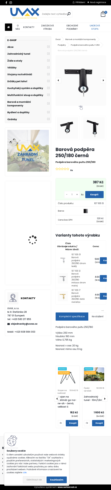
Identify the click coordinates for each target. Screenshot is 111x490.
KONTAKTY (28, 27)
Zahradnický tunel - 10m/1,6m (93, 398)
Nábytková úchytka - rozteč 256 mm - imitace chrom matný (36, 235)
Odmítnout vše (34, 479)
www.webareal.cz (67, 487)
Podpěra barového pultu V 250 (85, 45)
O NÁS (18, 27)
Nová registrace (98, 2)
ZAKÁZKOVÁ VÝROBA (47, 27)
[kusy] (70, 194)
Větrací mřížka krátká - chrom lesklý (36, 201)
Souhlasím (56, 479)
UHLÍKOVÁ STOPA (95, 27)
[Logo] (25, 14)
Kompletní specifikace (72, 316)
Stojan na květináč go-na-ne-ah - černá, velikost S (67, 401)
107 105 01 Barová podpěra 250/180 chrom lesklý (79, 260)
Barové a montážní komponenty (80, 39)
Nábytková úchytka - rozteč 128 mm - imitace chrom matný (36, 270)
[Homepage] (8, 27)
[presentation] (58, 80)
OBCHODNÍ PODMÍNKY (72, 27)
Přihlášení (80, 2)
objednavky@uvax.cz (24, 324)
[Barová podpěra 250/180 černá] (81, 80)
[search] (69, 14)
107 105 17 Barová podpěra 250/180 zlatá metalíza (78, 296)
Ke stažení (97, 316)
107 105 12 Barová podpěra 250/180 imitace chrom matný (79, 278)
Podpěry (62, 45)
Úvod (58, 39)
